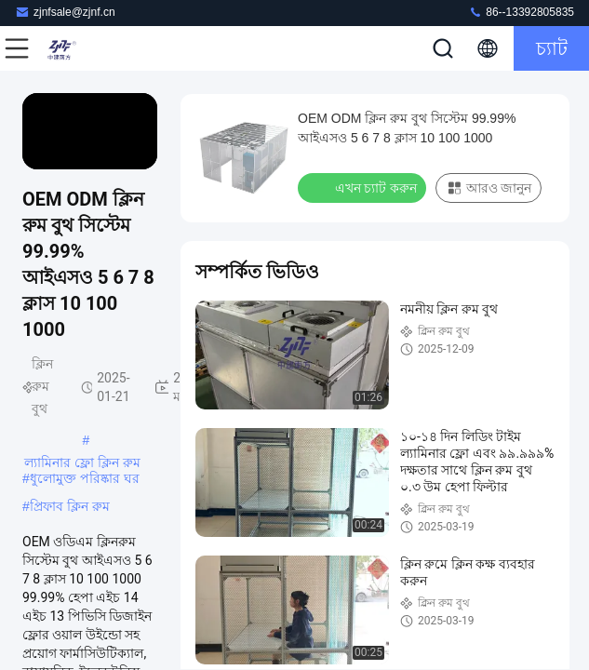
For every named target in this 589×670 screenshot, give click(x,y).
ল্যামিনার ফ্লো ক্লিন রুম (82, 462)
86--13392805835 (521, 12)
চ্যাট (552, 48)
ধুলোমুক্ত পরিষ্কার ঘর (85, 478)
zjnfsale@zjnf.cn (65, 12)
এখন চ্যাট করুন (364, 187)
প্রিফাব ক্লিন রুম (70, 506)
